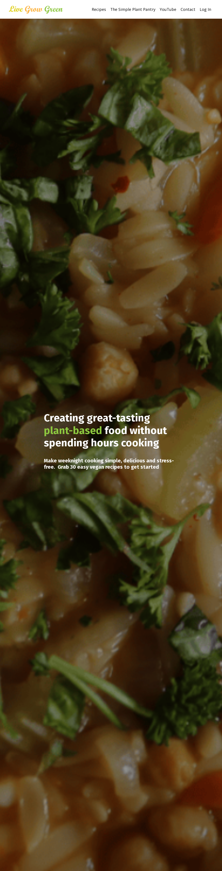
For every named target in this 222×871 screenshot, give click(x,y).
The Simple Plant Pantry (132, 9)
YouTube (168, 9)
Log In (205, 9)
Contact (188, 9)
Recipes (98, 9)
